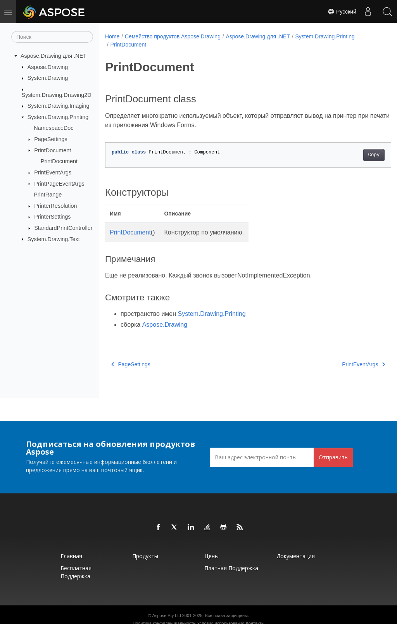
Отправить (333, 457)
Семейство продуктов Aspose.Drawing (173, 36)
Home (112, 36)
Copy (353, 155)
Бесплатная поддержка (75, 572)
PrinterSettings (52, 217)
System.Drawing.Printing (58, 117)
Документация (295, 556)
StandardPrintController (63, 228)
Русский (342, 11)
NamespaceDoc (53, 128)
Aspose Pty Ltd (166, 615)
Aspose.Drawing (48, 67)
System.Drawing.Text (54, 239)
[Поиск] (52, 37)
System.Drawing (48, 78)
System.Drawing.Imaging (59, 106)
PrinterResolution (55, 206)
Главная (71, 556)
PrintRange (48, 194)
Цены (211, 556)
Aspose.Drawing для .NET (53, 56)
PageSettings (50, 139)
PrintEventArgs (52, 172)
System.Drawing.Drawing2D (56, 94)
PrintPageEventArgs (59, 183)
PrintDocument (52, 150)
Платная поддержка (231, 568)
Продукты (145, 556)
